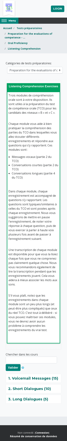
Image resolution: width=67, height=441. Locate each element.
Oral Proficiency (18, 43)
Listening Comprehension (24, 48)
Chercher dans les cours (22, 354)
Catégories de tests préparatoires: (29, 63)
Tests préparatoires (29, 28)
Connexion (42, 432)
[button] (23, 367)
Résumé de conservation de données (33, 436)
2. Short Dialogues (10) (29, 389)
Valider (13, 368)
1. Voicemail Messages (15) (33, 378)
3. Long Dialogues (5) (28, 399)
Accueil (7, 28)
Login (57, 8)
